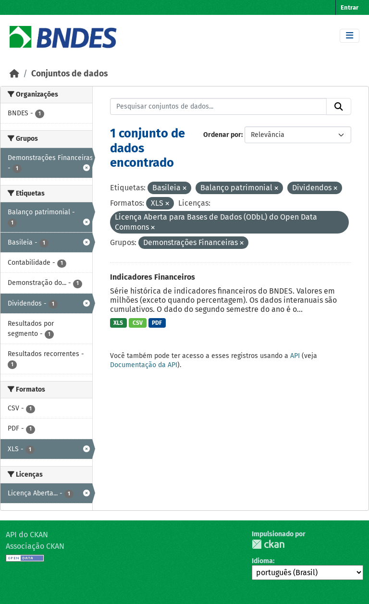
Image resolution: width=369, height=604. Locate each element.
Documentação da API (143, 365)
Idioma (262, 561)
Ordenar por (222, 135)
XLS (118, 323)
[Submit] (338, 106)
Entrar (349, 7)
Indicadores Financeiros (152, 277)
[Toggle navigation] (349, 36)
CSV (138, 323)
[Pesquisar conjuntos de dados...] (218, 106)
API (295, 356)
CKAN (268, 544)
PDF (157, 323)
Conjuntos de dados (69, 74)
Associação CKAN (35, 546)
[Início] (14, 74)
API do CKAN (27, 534)
